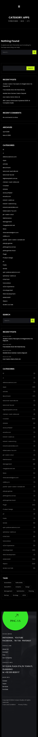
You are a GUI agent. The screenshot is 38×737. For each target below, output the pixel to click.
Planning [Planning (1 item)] (31, 591)
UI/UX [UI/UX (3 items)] (24, 595)
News (4, 229)
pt (3, 261)
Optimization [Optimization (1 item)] (20, 591)
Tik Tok (17, 634)
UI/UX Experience (8, 287)
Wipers (5, 301)
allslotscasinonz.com (10, 157)
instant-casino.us (8, 200)
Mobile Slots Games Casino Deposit (14, 93)
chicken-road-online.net (11, 182)
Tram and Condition (9, 698)
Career (4, 674)
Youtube (19, 631)
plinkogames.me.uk (9, 251)
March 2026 (7, 135)
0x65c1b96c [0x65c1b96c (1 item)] (19, 583)
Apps (4, 160)
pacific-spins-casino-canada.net (14, 240)
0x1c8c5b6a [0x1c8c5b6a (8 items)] (7, 583)
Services (5, 680)
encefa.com (7, 196)
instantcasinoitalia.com (10, 207)
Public (5, 265)
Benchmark (7, 168)
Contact (5, 646)
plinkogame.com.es (9, 247)
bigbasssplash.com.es (10, 178)
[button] (19, 6)
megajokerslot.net (9, 225)
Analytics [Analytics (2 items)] (18, 587)
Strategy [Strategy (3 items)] (15, 595)
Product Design (8, 258)
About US (5, 643)
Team (4, 677)
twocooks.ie (7, 283)
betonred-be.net (8, 175)
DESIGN (5, 189)
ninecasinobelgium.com (10, 233)
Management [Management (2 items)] (8, 591)
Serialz (5, 269)
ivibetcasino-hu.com (9, 211)
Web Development (9, 294)
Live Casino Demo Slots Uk (11, 97)
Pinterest (26, 634)
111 (3, 150)
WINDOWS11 (6, 297)
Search (30, 68)
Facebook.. (7, 634)
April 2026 (6, 132)
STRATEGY (6, 279)
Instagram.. (8, 631)
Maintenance (7, 218)
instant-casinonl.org (9, 204)
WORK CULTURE (8, 305)
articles (5, 164)
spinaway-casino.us (9, 276)
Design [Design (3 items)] (27, 587)
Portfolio (5, 683)
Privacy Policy (22, 698)
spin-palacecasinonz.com (11, 272)
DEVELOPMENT (7, 193)
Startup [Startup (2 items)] (6, 595)
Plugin (5, 254)
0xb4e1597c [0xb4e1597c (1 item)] (7, 587)
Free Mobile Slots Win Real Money (14, 90)
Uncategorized (8, 290)
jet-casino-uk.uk (8, 214)
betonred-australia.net (10, 171)
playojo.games (7, 243)
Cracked (6, 186)
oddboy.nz (6, 236)
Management (7, 222)
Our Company (7, 651)
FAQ (3, 649)
